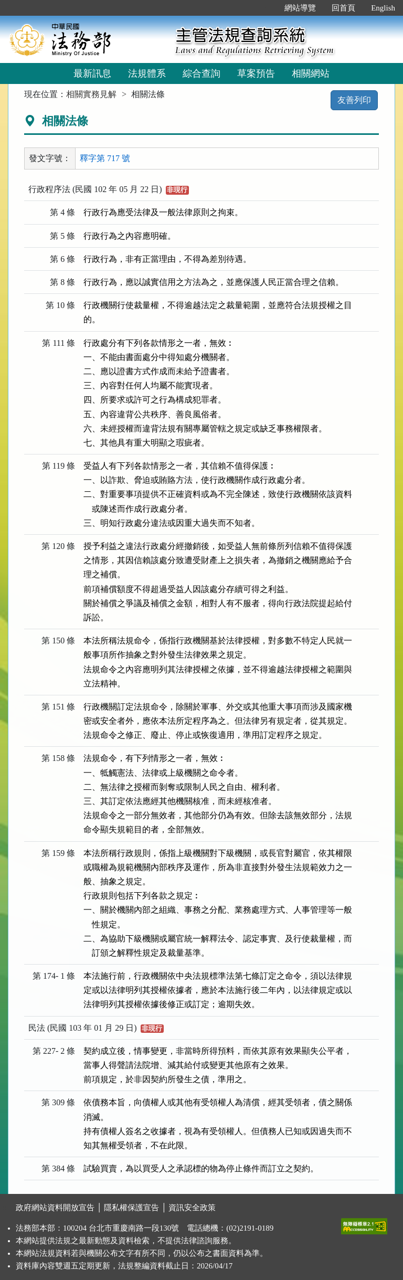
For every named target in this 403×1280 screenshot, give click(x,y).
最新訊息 (92, 73)
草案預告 (256, 73)
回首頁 (343, 8)
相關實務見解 (91, 94)
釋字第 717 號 (105, 158)
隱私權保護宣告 (131, 1207)
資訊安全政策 (192, 1207)
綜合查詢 (201, 73)
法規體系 (147, 73)
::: (265, 8)
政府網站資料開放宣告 (55, 1207)
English (383, 8)
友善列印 (354, 100)
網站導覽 (300, 8)
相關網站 (311, 73)
